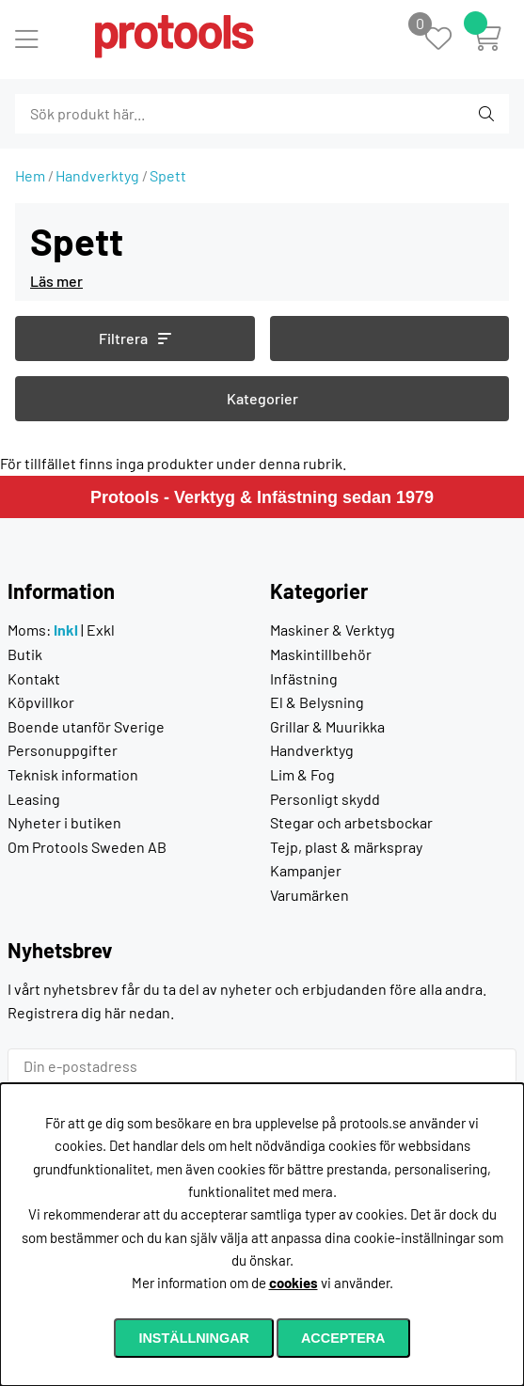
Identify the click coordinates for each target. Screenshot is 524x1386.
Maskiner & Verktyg (332, 629)
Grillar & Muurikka (327, 726)
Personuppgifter (63, 750)
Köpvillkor (41, 702)
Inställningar (193, 1338)
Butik (25, 654)
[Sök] (117, 114)
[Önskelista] (448, 40)
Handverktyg (97, 175)
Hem (30, 175)
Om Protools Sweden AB (87, 847)
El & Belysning (317, 702)
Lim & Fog (302, 774)
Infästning (304, 678)
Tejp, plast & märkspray (346, 847)
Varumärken (309, 895)
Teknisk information (73, 774)
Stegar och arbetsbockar (351, 822)
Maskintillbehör (321, 654)
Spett (168, 175)
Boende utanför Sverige (86, 726)
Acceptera (343, 1338)
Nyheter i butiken (64, 822)
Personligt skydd (325, 799)
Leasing (34, 799)
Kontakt (34, 678)
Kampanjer (305, 870)
